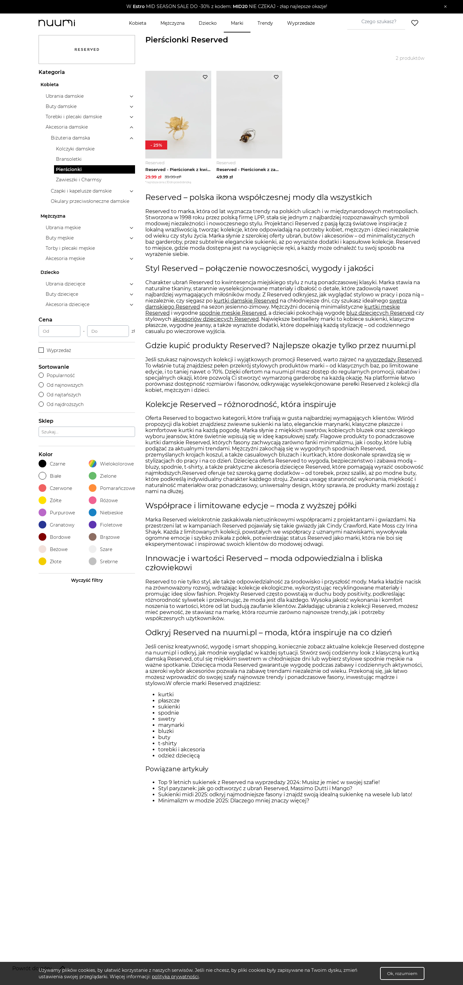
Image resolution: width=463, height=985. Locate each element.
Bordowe (54, 537)
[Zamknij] (445, 6)
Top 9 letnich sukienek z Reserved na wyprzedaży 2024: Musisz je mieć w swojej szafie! (269, 784)
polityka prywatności (175, 977)
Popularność (57, 375)
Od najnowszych (61, 385)
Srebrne (103, 561)
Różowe (103, 500)
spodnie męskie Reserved (232, 314)
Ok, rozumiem (402, 973)
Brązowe (104, 537)
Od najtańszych (60, 395)
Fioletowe (105, 525)
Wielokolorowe (111, 463)
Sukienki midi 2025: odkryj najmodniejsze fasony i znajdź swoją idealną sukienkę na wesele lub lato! (285, 796)
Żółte (50, 500)
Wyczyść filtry (87, 580)
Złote (50, 561)
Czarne (52, 463)
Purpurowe (57, 512)
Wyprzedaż (55, 350)
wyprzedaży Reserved (394, 360)
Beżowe (53, 549)
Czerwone (55, 488)
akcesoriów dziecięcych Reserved (216, 320)
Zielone (102, 476)
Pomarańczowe (112, 488)
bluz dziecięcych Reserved (380, 314)
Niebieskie (106, 512)
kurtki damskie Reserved (246, 302)
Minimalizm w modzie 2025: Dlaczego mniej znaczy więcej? (233, 802)
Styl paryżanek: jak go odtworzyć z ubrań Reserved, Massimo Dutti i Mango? (255, 790)
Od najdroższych (61, 404)
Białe (50, 476)
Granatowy (56, 525)
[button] (226, 6)
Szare (100, 549)
